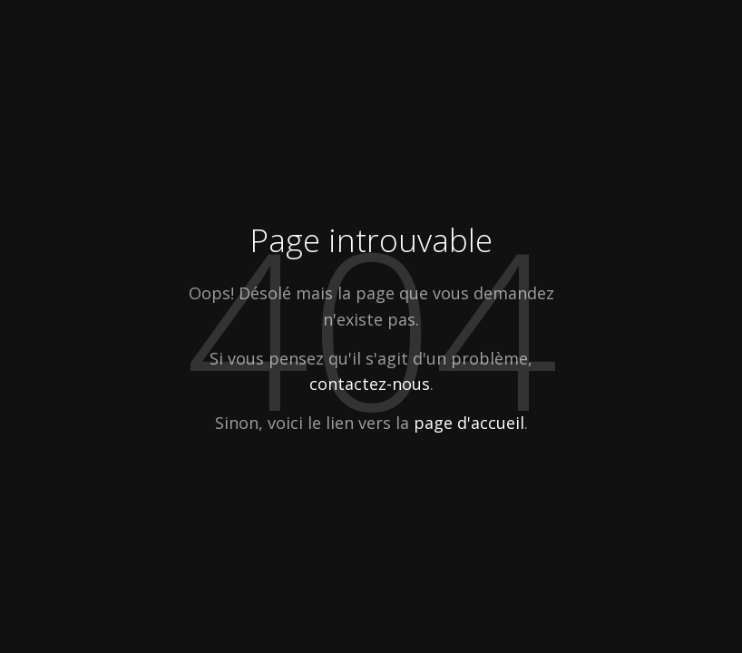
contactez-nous (369, 384)
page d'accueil (469, 423)
